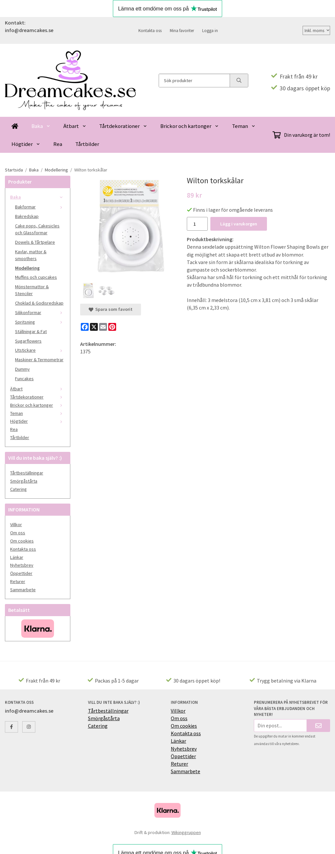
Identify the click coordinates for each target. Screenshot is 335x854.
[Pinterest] (112, 327)
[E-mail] (103, 327)
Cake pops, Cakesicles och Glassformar (37, 229)
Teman (244, 126)
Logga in (210, 30)
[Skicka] (318, 725)
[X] (93, 327)
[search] (239, 80)
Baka (40, 126)
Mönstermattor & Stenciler (32, 290)
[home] (15, 126)
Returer (17, 581)
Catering (18, 489)
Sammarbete (23, 590)
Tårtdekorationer (123, 126)
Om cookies (22, 541)
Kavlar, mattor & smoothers (30, 255)
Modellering (27, 268)
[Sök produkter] (194, 80)
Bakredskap (27, 216)
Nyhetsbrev (21, 565)
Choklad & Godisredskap (39, 303)
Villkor (16, 524)
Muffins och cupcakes (36, 277)
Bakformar (40, 207)
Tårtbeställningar (26, 473)
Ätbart (74, 126)
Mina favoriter (182, 30)
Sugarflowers (28, 341)
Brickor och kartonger (189, 126)
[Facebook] (84, 327)
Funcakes (24, 379)
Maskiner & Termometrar (39, 360)
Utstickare (40, 350)
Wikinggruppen (186, 832)
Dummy (22, 369)
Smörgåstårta (23, 481)
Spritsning (40, 322)
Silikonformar (40, 312)
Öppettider (21, 573)
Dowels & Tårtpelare (35, 242)
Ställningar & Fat (31, 331)
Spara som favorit (110, 309)
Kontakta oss (150, 30)
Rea (57, 144)
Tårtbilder (87, 144)
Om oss (17, 533)
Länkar (16, 557)
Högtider (25, 144)
